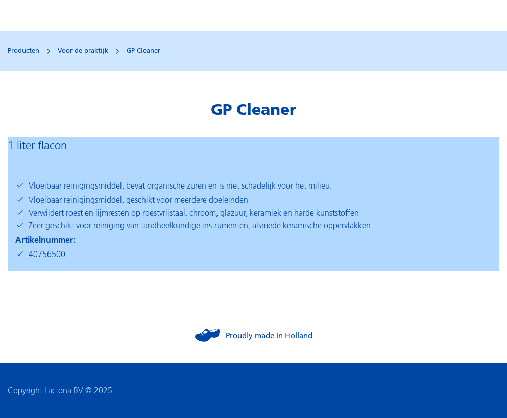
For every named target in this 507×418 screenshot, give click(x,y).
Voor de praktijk (83, 50)
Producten (23, 50)
